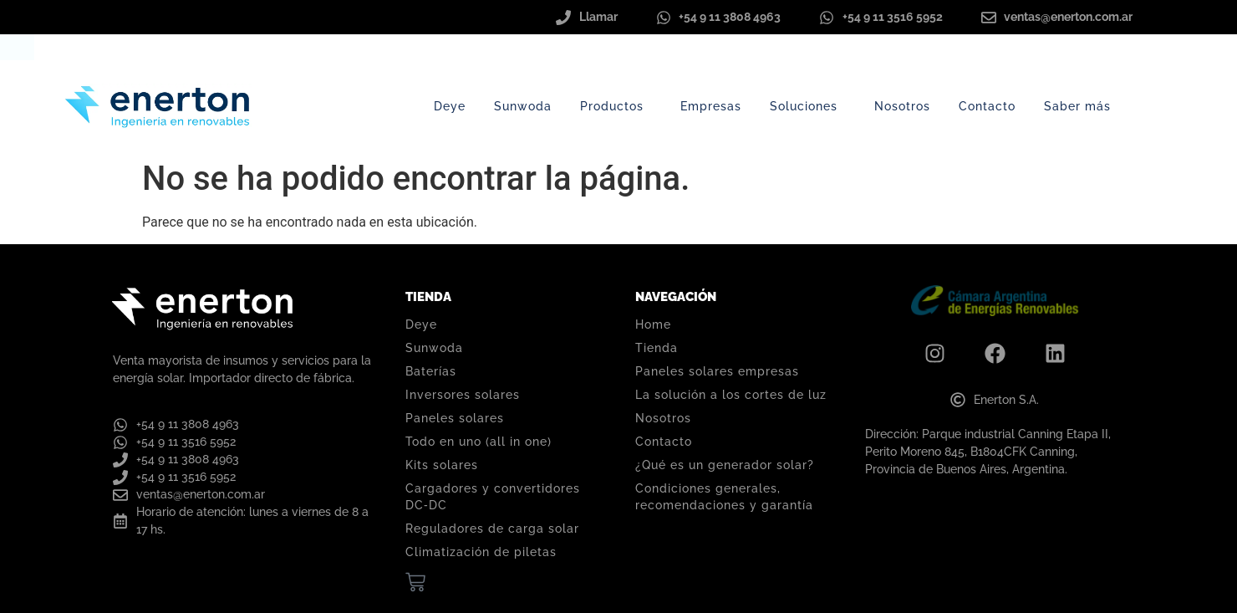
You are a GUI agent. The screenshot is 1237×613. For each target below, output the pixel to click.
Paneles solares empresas (717, 371)
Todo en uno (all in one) (478, 441)
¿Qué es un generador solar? (724, 465)
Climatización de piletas (481, 552)
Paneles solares (454, 418)
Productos (616, 106)
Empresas (710, 106)
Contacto (987, 106)
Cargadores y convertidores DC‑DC (492, 497)
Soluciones (808, 106)
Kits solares (441, 465)
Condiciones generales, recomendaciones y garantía (724, 497)
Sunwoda (523, 106)
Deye (450, 106)
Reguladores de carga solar (492, 528)
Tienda (656, 348)
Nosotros (902, 106)
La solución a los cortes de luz (731, 394)
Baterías (430, 371)
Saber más (1081, 106)
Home (653, 324)
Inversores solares (462, 394)
